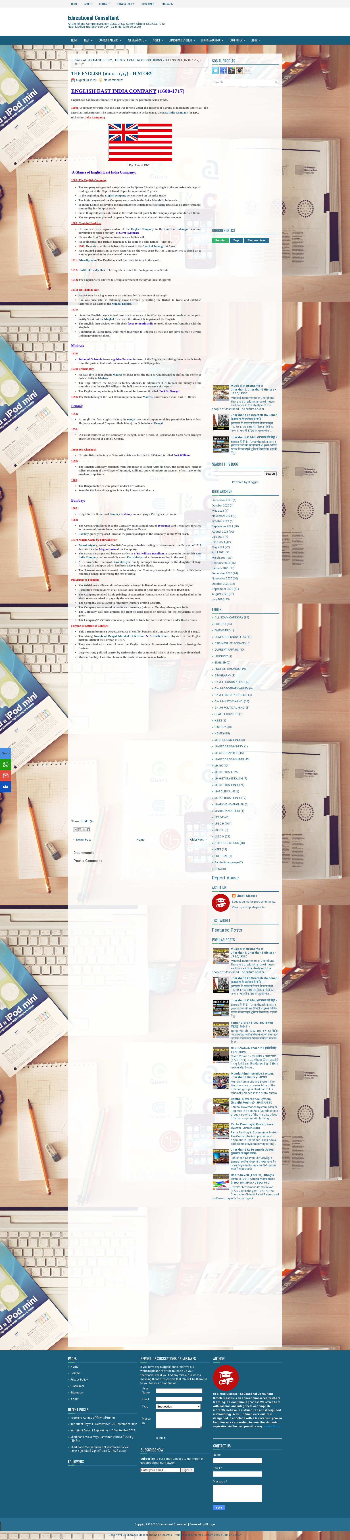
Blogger (253, 482)
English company (115, 195)
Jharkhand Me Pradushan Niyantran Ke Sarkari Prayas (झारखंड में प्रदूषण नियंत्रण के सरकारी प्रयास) (100, 1449)
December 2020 (222, 573)
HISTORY (119, 60)
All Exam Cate (139, 39)
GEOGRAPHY (223, 675)
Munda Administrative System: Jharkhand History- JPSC (252, 1075)
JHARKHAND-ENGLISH (229, 804)
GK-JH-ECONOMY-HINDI (230, 682)
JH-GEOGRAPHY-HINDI (229, 759)
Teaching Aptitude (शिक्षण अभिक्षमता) (93, 1417)
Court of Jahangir (176, 229)
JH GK (257, 39)
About (88, 4)
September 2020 (222, 589)
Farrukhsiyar (87, 545)
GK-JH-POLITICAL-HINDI (230, 707)
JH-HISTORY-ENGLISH (229, 778)
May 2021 (218, 547)
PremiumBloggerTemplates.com (193, 1535)
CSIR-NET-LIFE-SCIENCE (230, 643)
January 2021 (220, 568)
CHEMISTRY (222, 630)
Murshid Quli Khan (131, 636)
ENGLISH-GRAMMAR (228, 669)
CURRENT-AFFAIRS (227, 649)
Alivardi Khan (159, 636)
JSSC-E (219, 830)
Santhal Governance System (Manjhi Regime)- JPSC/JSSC (251, 1100)
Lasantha (166, 1535)
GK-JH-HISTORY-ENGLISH (231, 695)
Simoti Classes (246, 895)
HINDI (218, 720)
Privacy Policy (125, 4)
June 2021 (218, 542)
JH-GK (219, 765)
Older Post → (198, 839)
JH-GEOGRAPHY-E (226, 752)
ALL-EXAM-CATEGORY (97, 60)
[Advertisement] (139, 724)
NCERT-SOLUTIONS (149, 60)
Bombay (115, 514)
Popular (220, 240)
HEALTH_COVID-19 (226, 714)
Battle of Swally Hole (92, 270)
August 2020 (220, 594)
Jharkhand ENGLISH (183, 39)
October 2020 (220, 583)
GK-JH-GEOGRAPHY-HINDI (231, 688)
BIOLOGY (220, 624)
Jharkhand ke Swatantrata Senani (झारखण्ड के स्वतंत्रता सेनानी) (254, 416)
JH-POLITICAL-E (225, 791)
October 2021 (220, 521)
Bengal (130, 419)
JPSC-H (219, 823)
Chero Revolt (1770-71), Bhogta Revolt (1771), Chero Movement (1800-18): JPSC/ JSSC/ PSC (253, 1178)
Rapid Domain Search (228, 1535)
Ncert (159, 39)
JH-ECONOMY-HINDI (228, 740)
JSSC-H (219, 836)
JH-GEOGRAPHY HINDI (229, 746)
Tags (236, 240)
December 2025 (222, 500)
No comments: (113, 80)
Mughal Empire (121, 303)
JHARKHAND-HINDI (227, 810)
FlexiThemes (129, 1535)
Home (74, 4)
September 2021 (222, 526)
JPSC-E (219, 817)
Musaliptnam (87, 260)
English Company (142, 229)
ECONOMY (221, 656)
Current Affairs (111, 39)
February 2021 (221, 562)
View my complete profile (248, 907)
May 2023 (218, 510)
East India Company (175, 112)
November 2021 (222, 516)
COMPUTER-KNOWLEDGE (231, 637)
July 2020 (218, 599)
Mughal (109, 319)
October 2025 (220, 505)
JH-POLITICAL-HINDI (228, 798)
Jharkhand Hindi (213, 39)
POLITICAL (221, 856)
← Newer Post (82, 839)
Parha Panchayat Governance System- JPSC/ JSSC (252, 1126)
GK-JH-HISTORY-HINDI (229, 701)
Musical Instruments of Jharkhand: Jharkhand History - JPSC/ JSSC (253, 389)
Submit (160, 1438)
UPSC (218, 868)
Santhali (79, 48)
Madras (117, 374)
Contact (104, 4)
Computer (239, 39)
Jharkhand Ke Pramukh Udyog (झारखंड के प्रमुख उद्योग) (252, 1151)
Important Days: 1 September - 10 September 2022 (103, 1430)
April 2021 (218, 552)
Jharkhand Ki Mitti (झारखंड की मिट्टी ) (254, 437)
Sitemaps (167, 4)
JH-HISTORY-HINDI (227, 785)
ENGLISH (220, 662)
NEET (89, 39)
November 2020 (222, 578)
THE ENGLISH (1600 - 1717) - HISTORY (111, 73)
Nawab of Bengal (106, 636)
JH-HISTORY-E (224, 772)
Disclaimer (148, 4)
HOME (131, 60)
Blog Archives (256, 240)
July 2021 (218, 536)
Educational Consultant (93, 17)
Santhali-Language (227, 862)
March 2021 (219, 557)
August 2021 (220, 531)
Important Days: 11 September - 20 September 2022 (104, 1424)
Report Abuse (225, 878)
